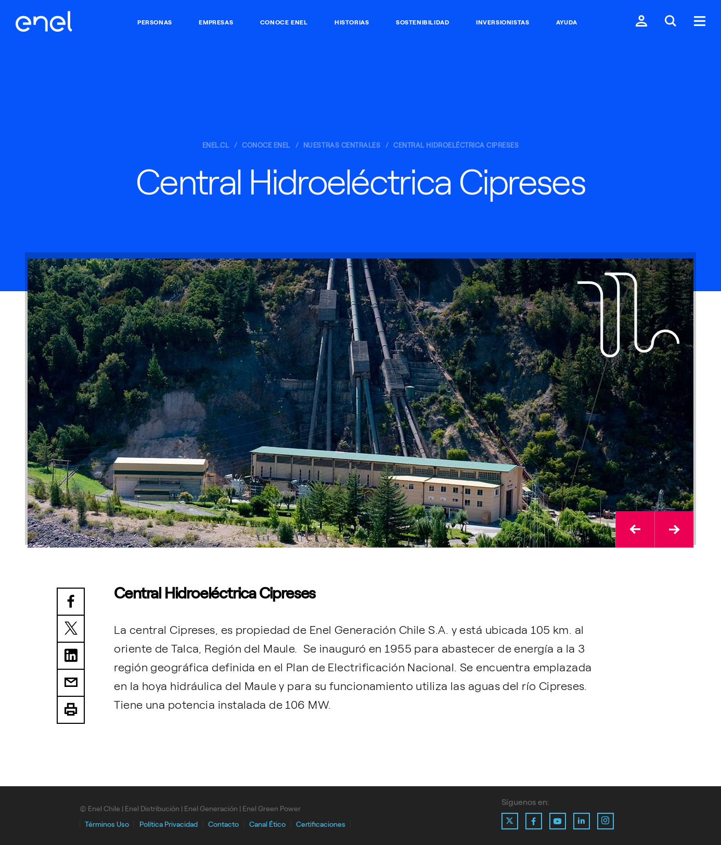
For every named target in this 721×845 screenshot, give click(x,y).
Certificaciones (320, 824)
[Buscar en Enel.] (670, 22)
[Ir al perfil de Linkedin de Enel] (581, 821)
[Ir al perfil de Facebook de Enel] (533, 821)
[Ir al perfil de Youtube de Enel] (557, 821)
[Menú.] (699, 22)
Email (71, 683)
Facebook (71, 602)
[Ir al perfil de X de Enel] (509, 821)
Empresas (216, 22)
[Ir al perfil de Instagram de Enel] (605, 821)
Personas (154, 22)
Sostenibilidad (422, 22)
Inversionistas (502, 22)
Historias (351, 22)
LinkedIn (71, 656)
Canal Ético (267, 824)
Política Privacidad (168, 824)
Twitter (71, 629)
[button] (634, 529)
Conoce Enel (284, 22)
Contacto (223, 824)
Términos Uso (107, 824)
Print (71, 710)
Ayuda (566, 22)
